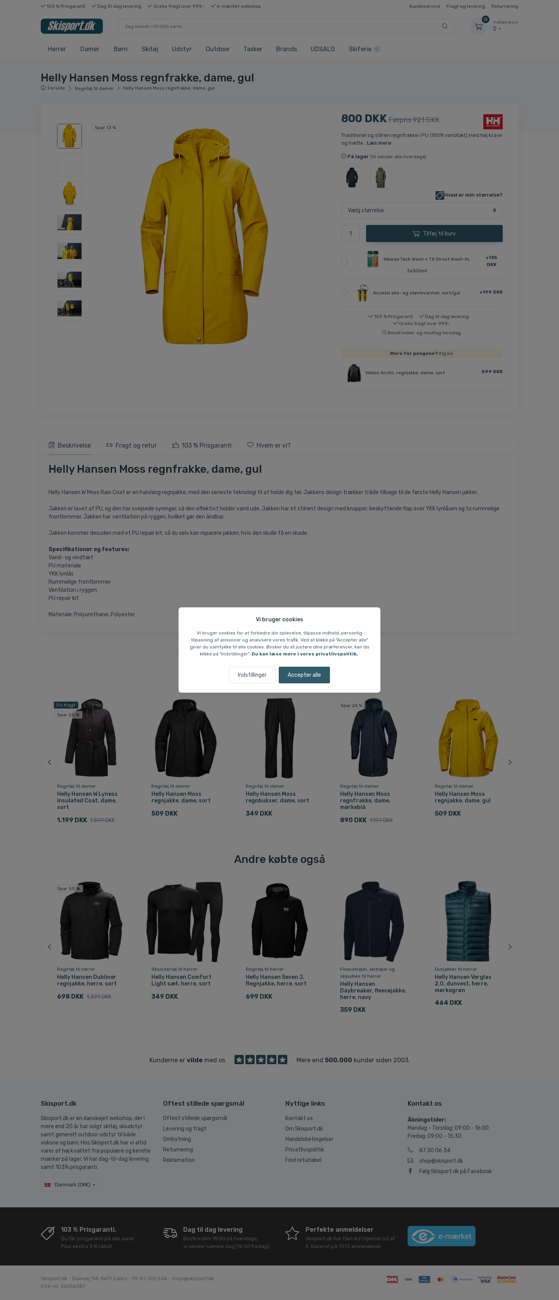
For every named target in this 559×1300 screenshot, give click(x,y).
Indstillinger (252, 675)
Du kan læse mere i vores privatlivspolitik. (305, 654)
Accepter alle (304, 675)
